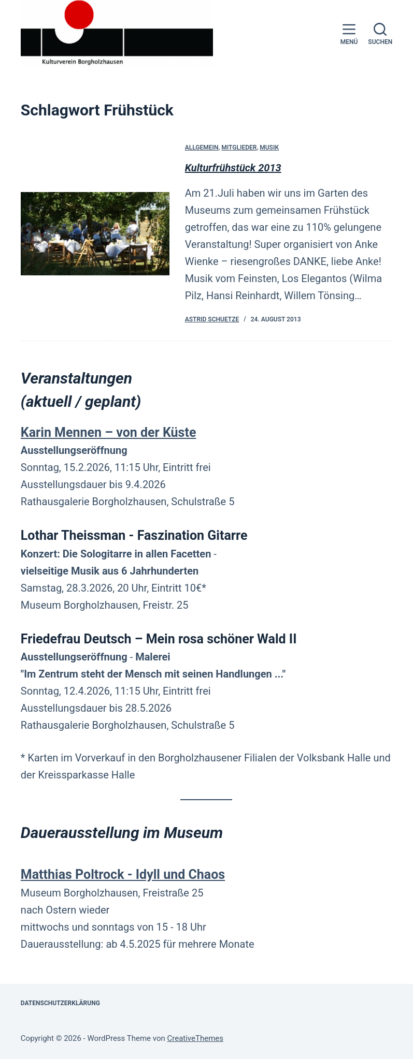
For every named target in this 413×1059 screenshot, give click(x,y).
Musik (269, 148)
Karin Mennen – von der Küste (108, 432)
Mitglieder (239, 148)
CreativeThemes (195, 1038)
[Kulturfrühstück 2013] (95, 234)
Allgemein (202, 148)
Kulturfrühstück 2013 (233, 168)
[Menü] (349, 34)
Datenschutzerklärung (60, 1003)
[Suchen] (380, 34)
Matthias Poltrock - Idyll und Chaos (123, 874)
